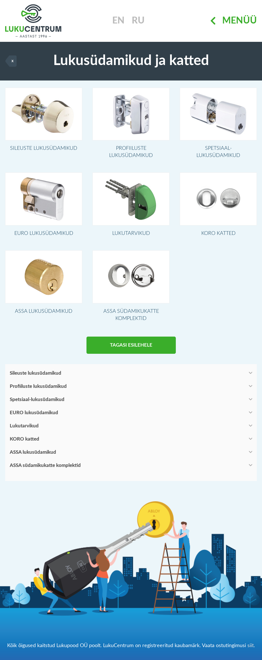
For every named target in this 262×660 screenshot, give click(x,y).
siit (250, 645)
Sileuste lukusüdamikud (35, 376)
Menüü (233, 20)
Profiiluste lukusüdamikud (38, 389)
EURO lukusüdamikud (34, 415)
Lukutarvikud (24, 428)
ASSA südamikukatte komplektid (45, 468)
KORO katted (24, 441)
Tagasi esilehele (131, 347)
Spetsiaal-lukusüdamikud (37, 402)
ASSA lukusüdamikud (33, 455)
